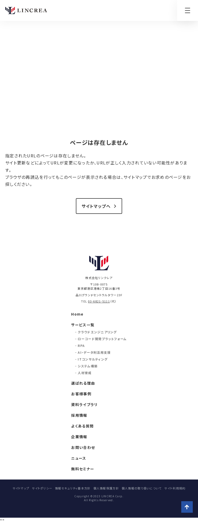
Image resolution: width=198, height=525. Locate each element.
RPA (81, 345)
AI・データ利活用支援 (94, 352)
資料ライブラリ (84, 404)
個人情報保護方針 (106, 488)
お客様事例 (81, 393)
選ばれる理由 (83, 383)
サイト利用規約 (174, 488)
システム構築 (88, 366)
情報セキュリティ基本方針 (72, 488)
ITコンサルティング (93, 359)
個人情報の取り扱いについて (142, 488)
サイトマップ (21, 488)
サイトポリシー (42, 488)
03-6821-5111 (99, 301)
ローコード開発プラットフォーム (102, 338)
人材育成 (85, 372)
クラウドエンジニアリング (97, 332)
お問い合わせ (83, 447)
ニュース (78, 458)
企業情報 (79, 436)
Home (77, 314)
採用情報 (79, 415)
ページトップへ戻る (187, 507)
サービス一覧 (82, 324)
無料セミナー (82, 468)
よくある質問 (82, 426)
